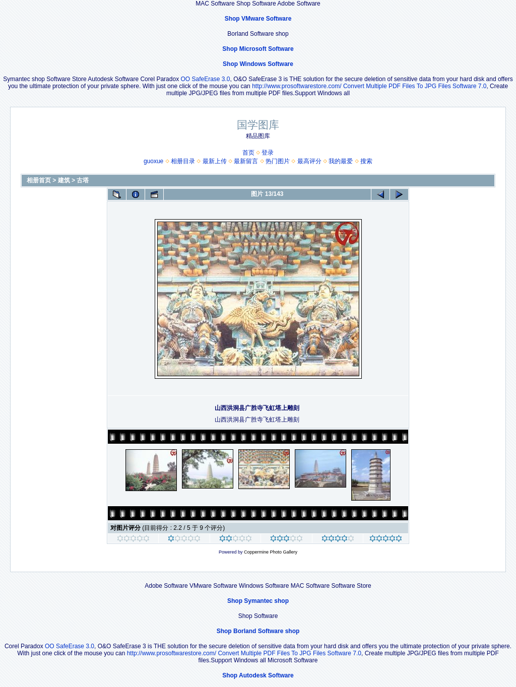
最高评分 (309, 161)
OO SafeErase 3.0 (205, 79)
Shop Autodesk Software (258, 675)
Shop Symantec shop (258, 600)
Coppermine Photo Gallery (270, 552)
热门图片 (278, 161)
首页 (248, 152)
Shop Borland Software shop (258, 631)
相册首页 (39, 180)
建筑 (64, 180)
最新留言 (246, 161)
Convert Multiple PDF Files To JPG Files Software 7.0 (415, 86)
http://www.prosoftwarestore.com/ (296, 86)
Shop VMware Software (258, 18)
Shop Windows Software (258, 63)
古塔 (83, 180)
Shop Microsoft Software (257, 48)
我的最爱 (341, 161)
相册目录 (183, 161)
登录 (268, 152)
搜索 (366, 161)
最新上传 (215, 161)
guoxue (153, 161)
